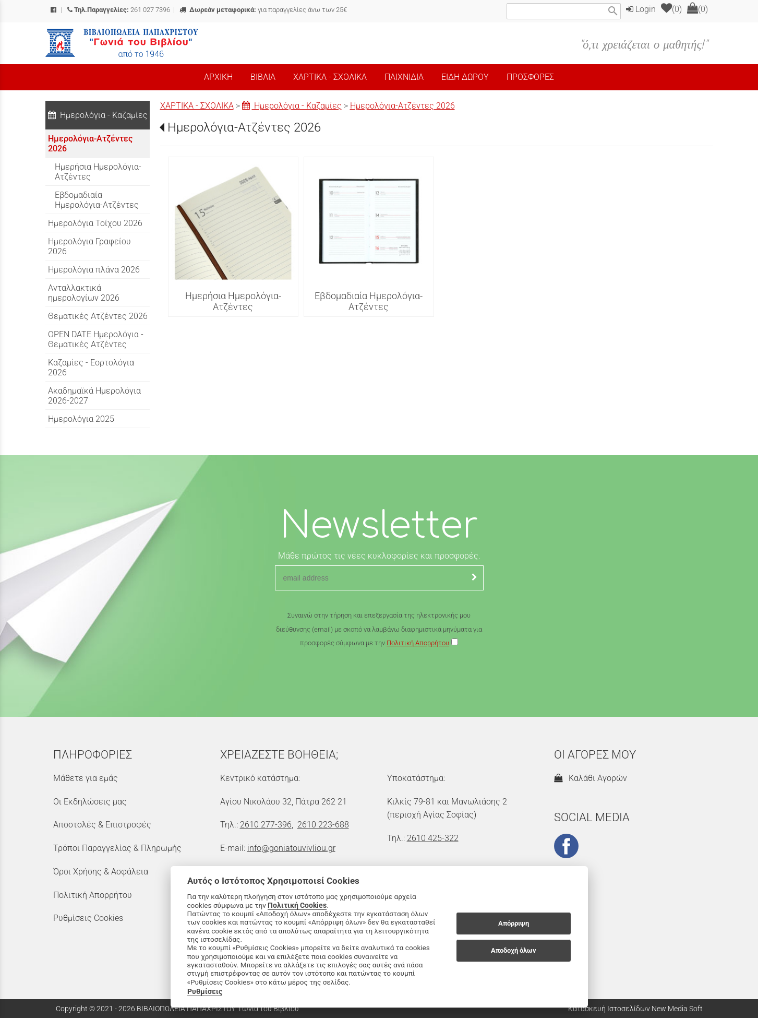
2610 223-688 (323, 825)
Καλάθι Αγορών (590, 778)
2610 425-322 (433, 838)
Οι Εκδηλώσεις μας (90, 802)
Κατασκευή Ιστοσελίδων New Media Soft (635, 1008)
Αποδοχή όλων (513, 950)
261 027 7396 (118, 10)
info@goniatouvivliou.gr (291, 848)
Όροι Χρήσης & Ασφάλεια (100, 872)
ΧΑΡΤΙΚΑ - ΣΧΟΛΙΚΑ (197, 106)
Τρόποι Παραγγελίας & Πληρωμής (117, 848)
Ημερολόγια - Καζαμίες (292, 106)
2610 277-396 (266, 825)
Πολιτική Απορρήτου (418, 643)
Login (641, 9)
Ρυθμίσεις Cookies (88, 918)
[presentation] (379, 680)
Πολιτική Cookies (297, 905)
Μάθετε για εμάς (85, 778)
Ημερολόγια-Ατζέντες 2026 (402, 106)
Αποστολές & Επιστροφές (102, 825)
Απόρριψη (513, 923)
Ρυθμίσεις (204, 991)
